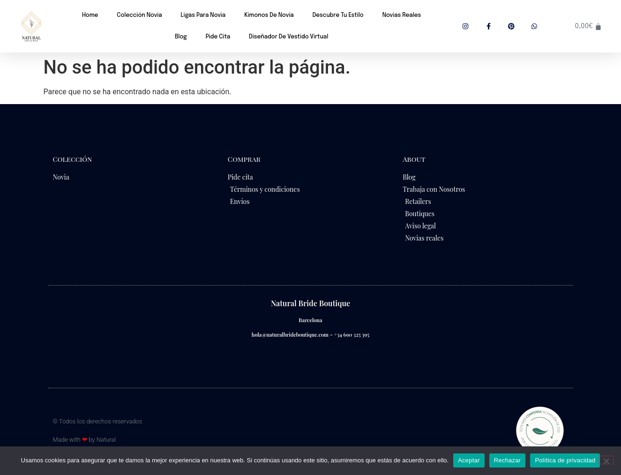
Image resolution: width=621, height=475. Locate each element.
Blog (181, 37)
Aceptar (469, 460)
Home (90, 15)
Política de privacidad (565, 460)
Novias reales (401, 15)
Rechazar (507, 460)
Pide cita (218, 37)
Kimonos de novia (268, 15)
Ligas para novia (203, 15)
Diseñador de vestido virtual (288, 37)
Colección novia (139, 15)
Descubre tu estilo (338, 15)
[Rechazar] (606, 460)
